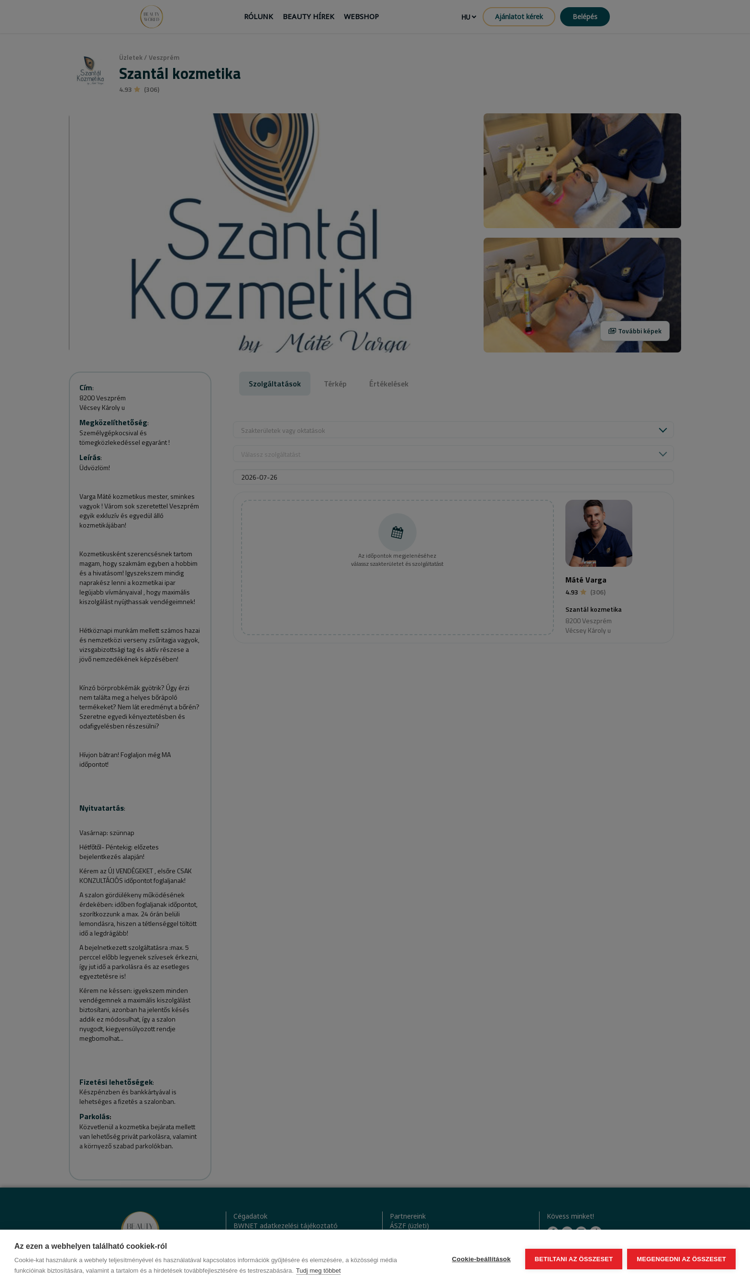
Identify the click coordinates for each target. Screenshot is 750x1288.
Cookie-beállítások (481, 1259)
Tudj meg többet (318, 1270)
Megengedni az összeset (681, 1259)
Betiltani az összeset (574, 1259)
